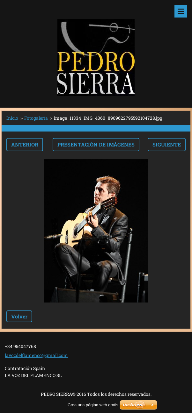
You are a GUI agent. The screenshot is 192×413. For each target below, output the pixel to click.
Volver (19, 316)
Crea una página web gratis (93, 404)
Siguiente (166, 144)
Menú (180, 11)
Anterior (24, 144)
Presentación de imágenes (96, 144)
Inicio (12, 118)
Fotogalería (36, 118)
